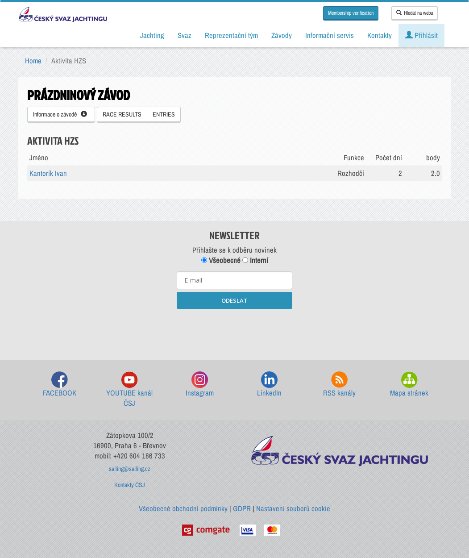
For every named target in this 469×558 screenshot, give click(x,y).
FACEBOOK (59, 384)
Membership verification (351, 13)
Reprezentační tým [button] (231, 35)
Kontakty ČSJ (129, 485)
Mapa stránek (409, 384)
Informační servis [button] (329, 35)
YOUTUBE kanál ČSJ (129, 389)
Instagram (200, 384)
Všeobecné (221, 260)
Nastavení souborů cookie (293, 508)
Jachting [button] (152, 35)
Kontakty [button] (379, 35)
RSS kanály (339, 384)
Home (33, 61)
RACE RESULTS (122, 114)
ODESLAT (234, 300)
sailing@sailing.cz (129, 469)
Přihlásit (421, 35)
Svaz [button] (184, 35)
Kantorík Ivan (48, 173)
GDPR (242, 508)
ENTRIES (164, 114)
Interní (255, 260)
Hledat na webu (414, 13)
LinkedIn (269, 384)
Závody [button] (281, 35)
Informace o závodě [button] (60, 114)
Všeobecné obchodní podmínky (183, 508)
